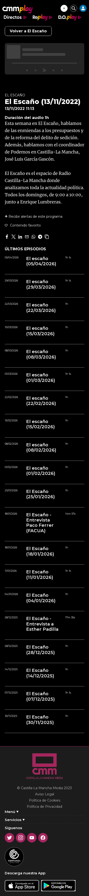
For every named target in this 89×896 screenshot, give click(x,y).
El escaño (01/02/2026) (40, 471)
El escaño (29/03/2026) (41, 284)
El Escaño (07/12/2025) (40, 696)
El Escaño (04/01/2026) (41, 598)
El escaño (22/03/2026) (41, 307)
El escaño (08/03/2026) (41, 354)
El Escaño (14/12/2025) (40, 673)
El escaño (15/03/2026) (40, 331)
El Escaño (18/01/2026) (40, 551)
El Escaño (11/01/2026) (39, 574)
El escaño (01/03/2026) (40, 377)
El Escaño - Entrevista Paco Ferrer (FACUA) (40, 522)
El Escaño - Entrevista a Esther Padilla (42, 624)
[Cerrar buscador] (73, 8)
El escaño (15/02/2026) (40, 424)
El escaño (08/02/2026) (41, 447)
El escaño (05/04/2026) (41, 261)
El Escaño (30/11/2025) (40, 719)
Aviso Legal (44, 794)
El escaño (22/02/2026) (41, 401)
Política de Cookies (44, 800)
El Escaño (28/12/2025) (40, 650)
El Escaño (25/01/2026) (40, 494)
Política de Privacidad (44, 806)
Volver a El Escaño (28, 31)
